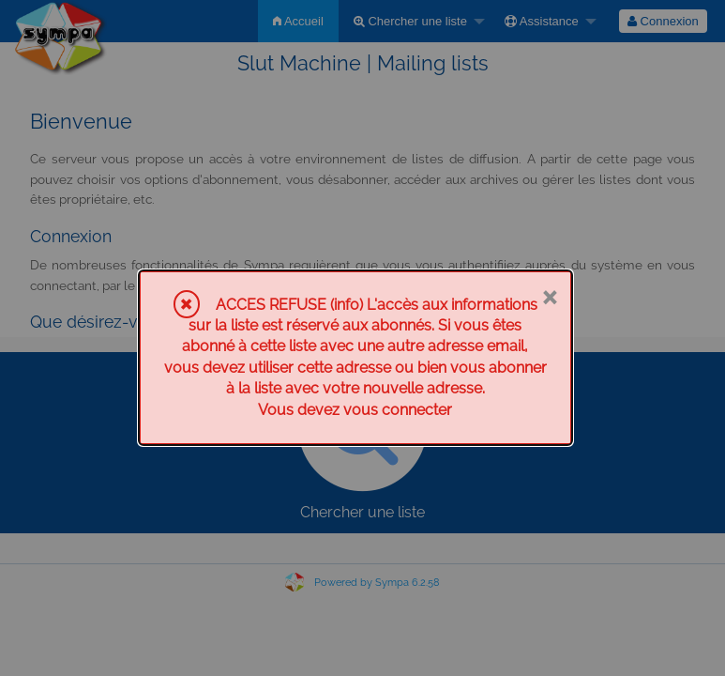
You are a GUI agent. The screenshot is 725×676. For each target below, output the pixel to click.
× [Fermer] (549, 296)
